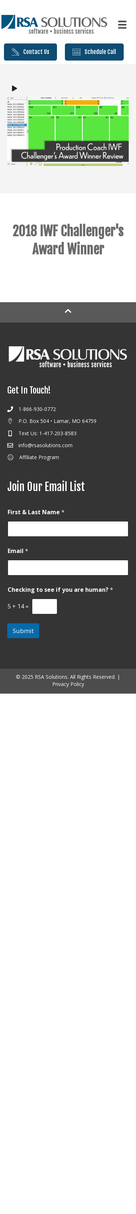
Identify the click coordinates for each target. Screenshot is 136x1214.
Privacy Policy (68, 684)
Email (18, 551)
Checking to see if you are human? (60, 589)
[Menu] (122, 24)
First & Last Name (36, 512)
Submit (23, 631)
